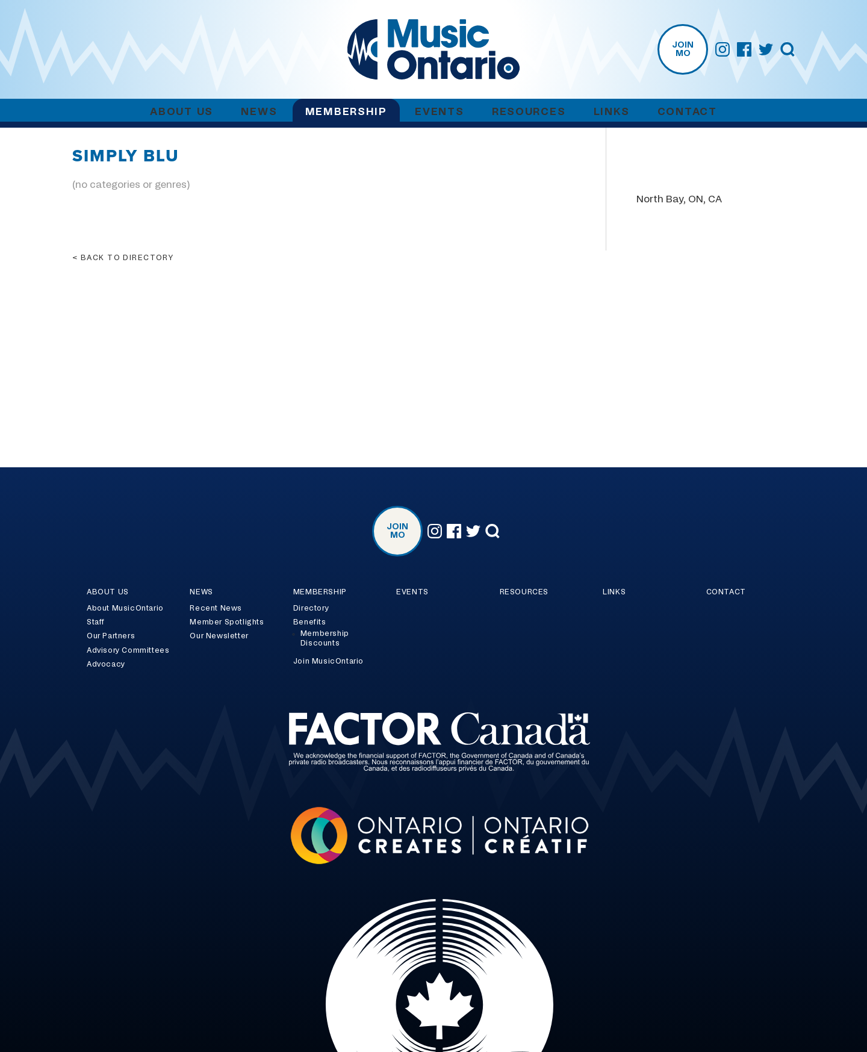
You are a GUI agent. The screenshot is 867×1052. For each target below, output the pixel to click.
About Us (181, 112)
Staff (96, 622)
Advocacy (106, 664)
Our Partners (111, 636)
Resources (528, 112)
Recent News (216, 608)
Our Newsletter (219, 636)
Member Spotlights (227, 622)
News (259, 112)
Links (612, 112)
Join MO (683, 49)
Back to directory (127, 257)
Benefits (309, 622)
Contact (687, 112)
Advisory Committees (128, 650)
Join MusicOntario (328, 661)
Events (439, 112)
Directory (311, 608)
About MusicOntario (125, 608)
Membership (346, 112)
